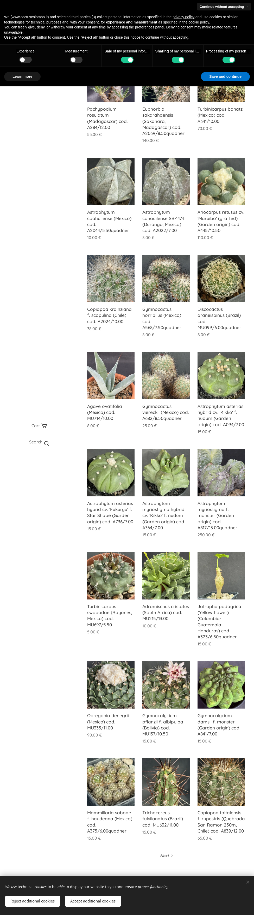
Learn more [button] (22, 76)
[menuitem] (39, 463)
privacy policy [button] (183, 17)
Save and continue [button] (225, 76)
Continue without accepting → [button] (224, 7)
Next (164, 855)
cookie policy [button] (198, 22)
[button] (39, 442)
